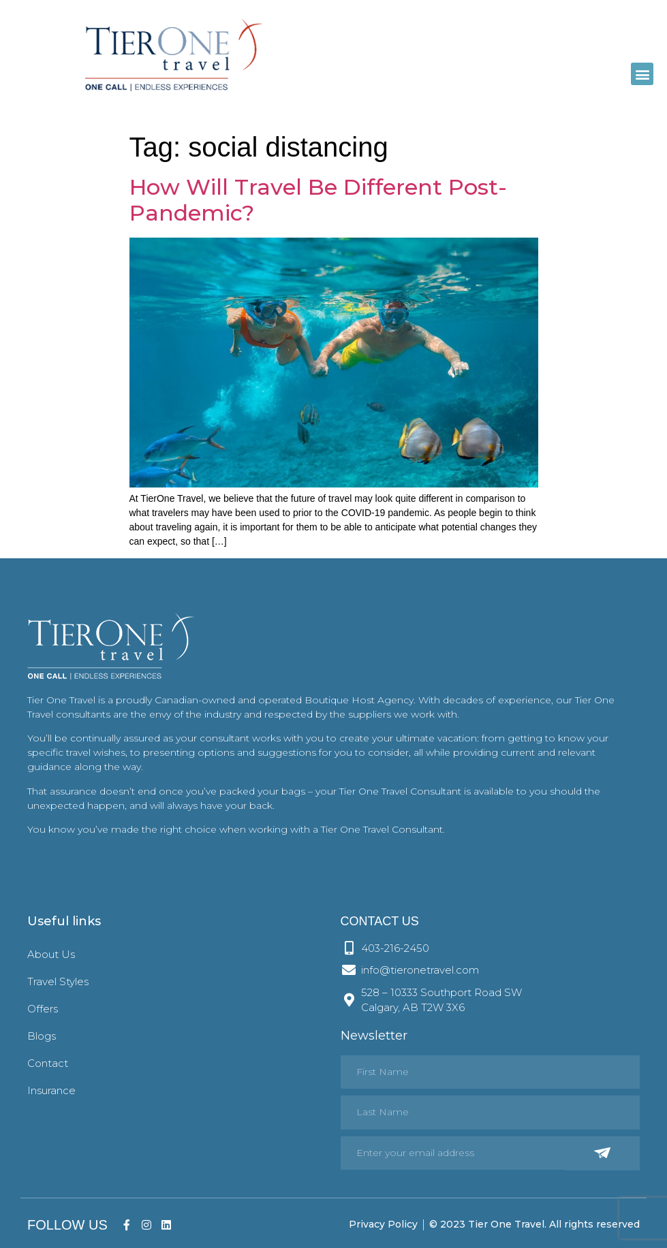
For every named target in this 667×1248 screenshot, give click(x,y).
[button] (642, 74)
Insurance (51, 1090)
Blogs (41, 1035)
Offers (42, 1008)
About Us (51, 954)
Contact (47, 1063)
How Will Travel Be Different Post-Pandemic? (318, 200)
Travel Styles (58, 981)
